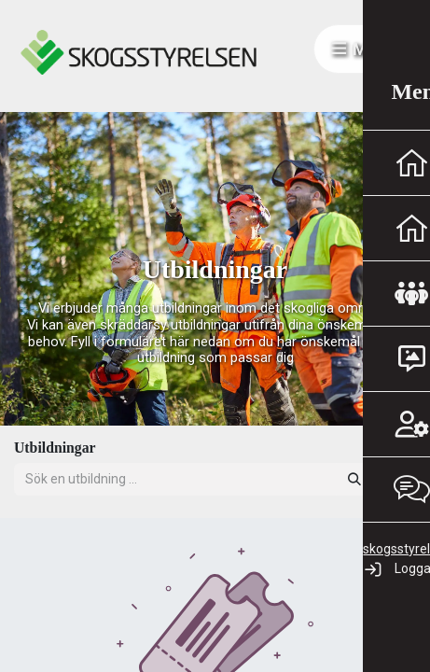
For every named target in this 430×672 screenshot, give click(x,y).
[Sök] (354, 479)
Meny (364, 49)
